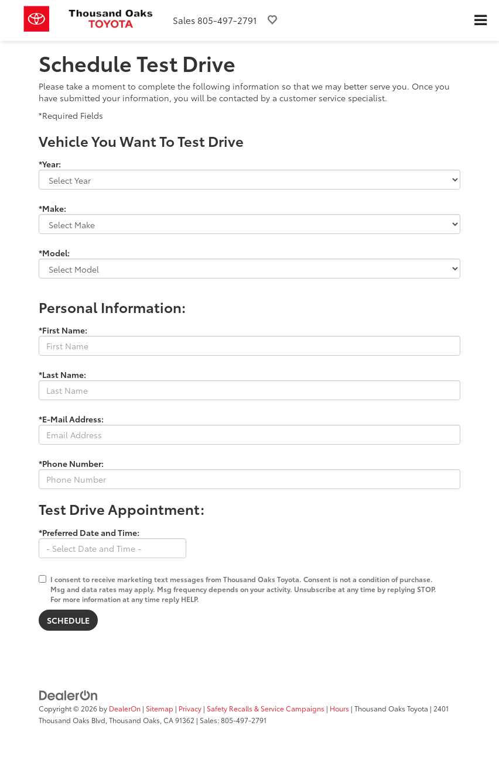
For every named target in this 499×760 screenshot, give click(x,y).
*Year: (50, 164)
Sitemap (159, 708)
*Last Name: (62, 374)
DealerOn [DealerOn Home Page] (125, 708)
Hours (339, 708)
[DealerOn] (68, 694)
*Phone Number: (71, 463)
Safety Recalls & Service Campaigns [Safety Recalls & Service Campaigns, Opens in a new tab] (265, 708)
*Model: (54, 253)
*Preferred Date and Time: (89, 532)
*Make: (52, 208)
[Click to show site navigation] (480, 20)
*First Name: (63, 330)
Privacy (190, 708)
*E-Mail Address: (71, 419)
